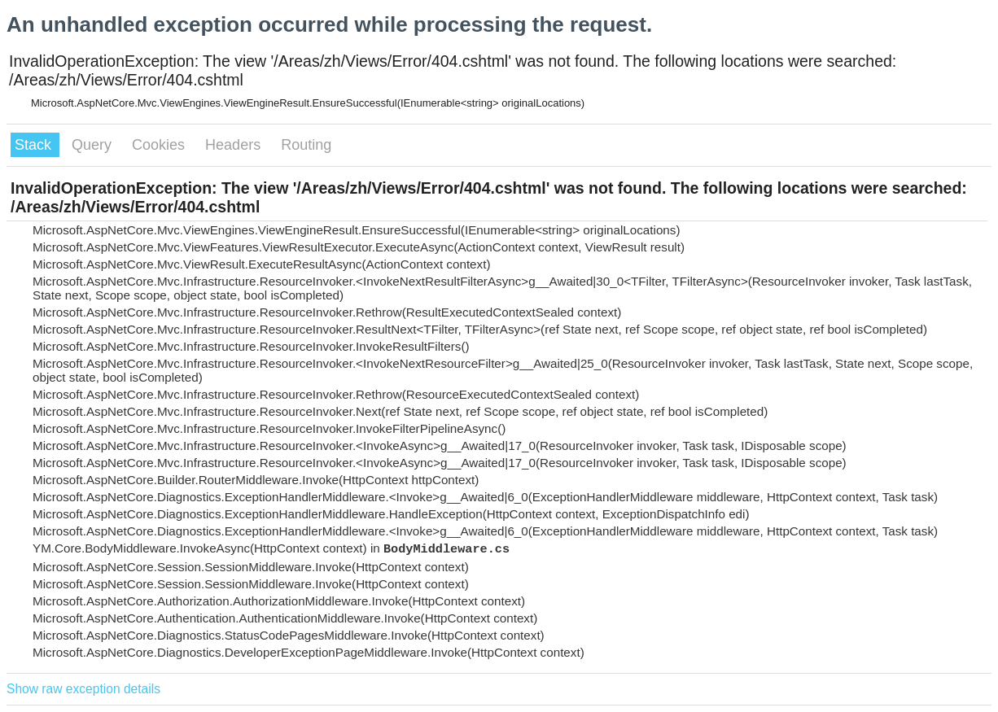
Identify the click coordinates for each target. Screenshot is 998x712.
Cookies (160, 145)
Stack (35, 145)
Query (94, 145)
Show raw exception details (83, 689)
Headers (235, 145)
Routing (306, 145)
